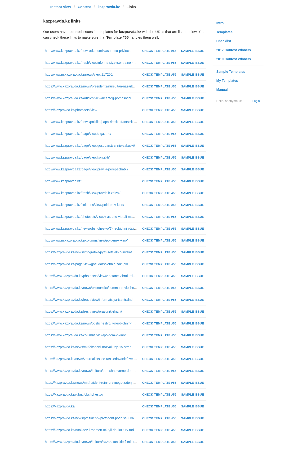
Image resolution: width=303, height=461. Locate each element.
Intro (220, 23)
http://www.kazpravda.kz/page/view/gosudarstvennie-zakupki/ (90, 145)
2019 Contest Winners (233, 59)
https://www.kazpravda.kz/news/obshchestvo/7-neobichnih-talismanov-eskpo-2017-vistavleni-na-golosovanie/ (125, 323)
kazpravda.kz (109, 7)
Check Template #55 (159, 51)
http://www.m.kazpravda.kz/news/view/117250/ (79, 74)
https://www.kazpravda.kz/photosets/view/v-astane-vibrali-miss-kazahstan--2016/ (104, 276)
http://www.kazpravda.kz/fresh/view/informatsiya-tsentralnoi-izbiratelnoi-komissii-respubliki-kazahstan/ (119, 62)
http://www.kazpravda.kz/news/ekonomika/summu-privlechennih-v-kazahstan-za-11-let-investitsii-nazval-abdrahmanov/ (132, 51)
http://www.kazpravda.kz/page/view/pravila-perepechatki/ (86, 169)
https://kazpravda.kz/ (60, 406)
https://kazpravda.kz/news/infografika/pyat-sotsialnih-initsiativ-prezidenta (98, 252)
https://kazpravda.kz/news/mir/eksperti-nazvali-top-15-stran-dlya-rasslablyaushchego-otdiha (112, 347)
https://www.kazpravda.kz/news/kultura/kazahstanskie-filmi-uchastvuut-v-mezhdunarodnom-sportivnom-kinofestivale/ (130, 442)
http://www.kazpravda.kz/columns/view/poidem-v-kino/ (84, 205)
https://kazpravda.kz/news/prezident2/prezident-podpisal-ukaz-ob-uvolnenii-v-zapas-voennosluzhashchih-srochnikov (130, 418)
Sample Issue (192, 51)
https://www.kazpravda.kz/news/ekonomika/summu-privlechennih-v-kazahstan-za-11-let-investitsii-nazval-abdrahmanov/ (133, 288)
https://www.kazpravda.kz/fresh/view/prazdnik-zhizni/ (83, 311)
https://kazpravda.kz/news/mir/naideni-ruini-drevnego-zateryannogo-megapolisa (103, 382)
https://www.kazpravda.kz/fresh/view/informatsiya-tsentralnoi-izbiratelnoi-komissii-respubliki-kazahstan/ (120, 299)
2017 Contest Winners (233, 50)
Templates (224, 32)
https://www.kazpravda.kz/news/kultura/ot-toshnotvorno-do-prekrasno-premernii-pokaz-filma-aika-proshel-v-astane (128, 371)
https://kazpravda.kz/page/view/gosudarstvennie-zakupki (86, 264)
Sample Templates (230, 71)
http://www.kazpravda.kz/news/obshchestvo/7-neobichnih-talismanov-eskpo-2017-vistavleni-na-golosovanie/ (124, 228)
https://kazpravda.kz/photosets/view (71, 110)
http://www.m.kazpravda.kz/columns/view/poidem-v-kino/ (86, 240)
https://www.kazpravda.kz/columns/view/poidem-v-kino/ (85, 335)
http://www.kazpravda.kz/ (63, 181)
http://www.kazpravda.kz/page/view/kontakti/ (77, 157)
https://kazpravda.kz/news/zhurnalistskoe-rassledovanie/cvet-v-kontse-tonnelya (103, 359)
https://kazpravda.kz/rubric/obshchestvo (74, 394)
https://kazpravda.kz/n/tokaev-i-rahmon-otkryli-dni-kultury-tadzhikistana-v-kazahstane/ (107, 430)
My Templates (227, 80)
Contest (84, 7)
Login (256, 101)
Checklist (223, 41)
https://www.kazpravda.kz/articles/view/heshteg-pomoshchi (88, 98)
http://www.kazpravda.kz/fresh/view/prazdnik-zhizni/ (82, 193)
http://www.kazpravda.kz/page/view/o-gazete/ (78, 134)
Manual (222, 89)
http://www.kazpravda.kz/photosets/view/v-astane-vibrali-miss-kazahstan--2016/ (103, 217)
